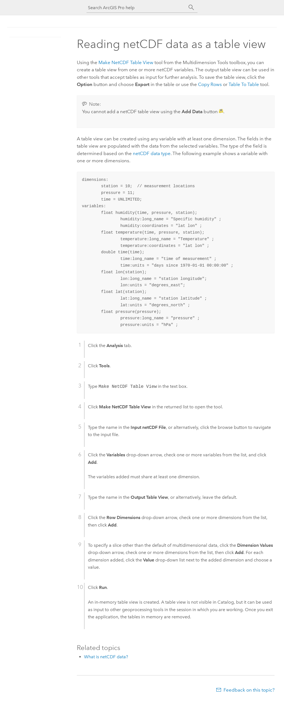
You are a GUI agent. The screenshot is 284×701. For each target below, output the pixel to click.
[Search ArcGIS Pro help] (136, 7)
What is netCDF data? (106, 656)
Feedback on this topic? (249, 690)
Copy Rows (210, 84)
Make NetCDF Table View (125, 62)
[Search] (191, 7)
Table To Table (244, 84)
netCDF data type (152, 153)
